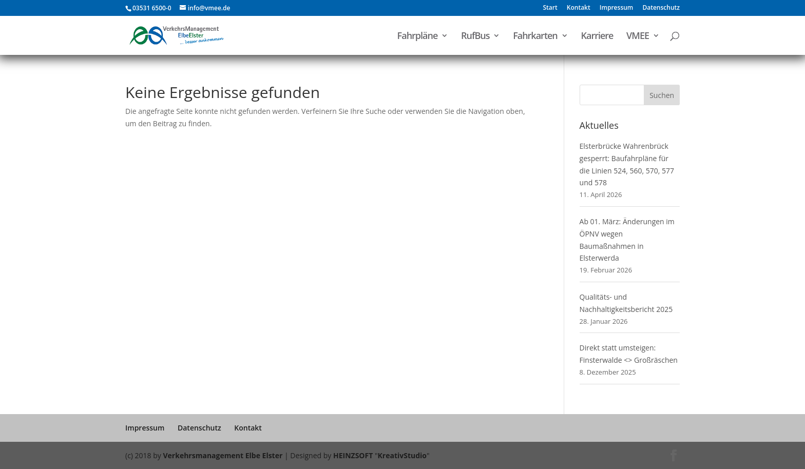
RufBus (475, 37)
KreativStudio (402, 455)
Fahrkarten (535, 37)
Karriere (597, 37)
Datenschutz (661, 8)
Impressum (616, 8)
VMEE (637, 37)
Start (550, 8)
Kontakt (578, 8)
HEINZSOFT (353, 455)
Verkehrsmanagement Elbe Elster (222, 455)
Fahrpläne (417, 37)
